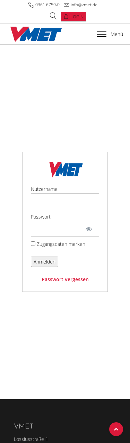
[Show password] (89, 229)
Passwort (41, 216)
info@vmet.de (84, 5)
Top (116, 429)
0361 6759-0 (47, 5)
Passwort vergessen (65, 279)
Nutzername (44, 189)
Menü (110, 34)
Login (77, 16)
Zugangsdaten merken (58, 244)
